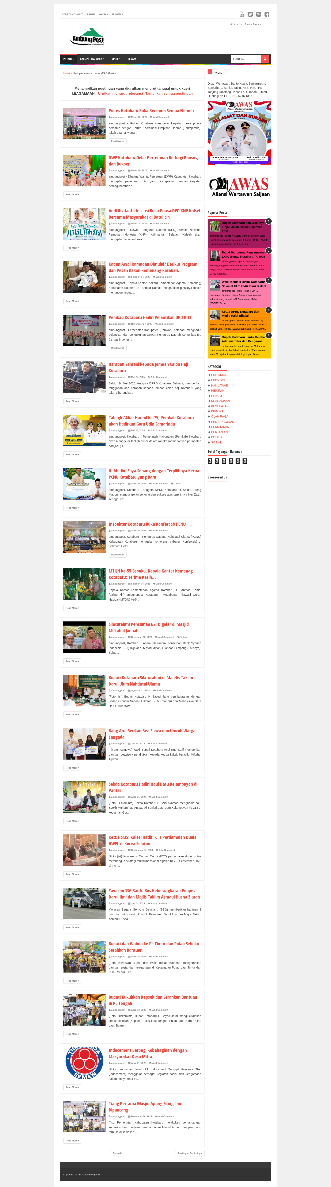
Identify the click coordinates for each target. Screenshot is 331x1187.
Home (68, 59)
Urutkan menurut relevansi (120, 94)
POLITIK (216, 437)
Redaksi (132, 59)
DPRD (114, 59)
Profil (91, 14)
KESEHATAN (220, 406)
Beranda (117, 1153)
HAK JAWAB (219, 385)
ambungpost (93, 1174)
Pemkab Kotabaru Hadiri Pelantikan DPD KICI (150, 317)
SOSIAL (216, 442)
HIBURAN (217, 390)
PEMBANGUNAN (222, 421)
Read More (117, 141)
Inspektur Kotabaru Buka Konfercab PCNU (147, 524)
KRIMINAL (218, 411)
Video (183, 637)
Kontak (103, 14)
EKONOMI (218, 380)
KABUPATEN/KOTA (91, 59)
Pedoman (117, 14)
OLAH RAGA (219, 416)
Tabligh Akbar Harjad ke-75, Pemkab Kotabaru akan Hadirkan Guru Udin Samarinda (151, 420)
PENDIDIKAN (220, 426)
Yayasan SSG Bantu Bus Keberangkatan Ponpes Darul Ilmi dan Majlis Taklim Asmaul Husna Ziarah (154, 893)
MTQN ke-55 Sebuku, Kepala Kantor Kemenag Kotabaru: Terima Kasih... (151, 573)
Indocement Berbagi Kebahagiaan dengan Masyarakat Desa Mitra (148, 1053)
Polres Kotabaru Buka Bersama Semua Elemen (151, 110)
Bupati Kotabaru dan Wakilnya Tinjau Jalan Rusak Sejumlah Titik (243, 227)
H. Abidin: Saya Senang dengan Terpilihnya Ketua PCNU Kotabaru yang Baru (154, 473)
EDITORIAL (219, 375)
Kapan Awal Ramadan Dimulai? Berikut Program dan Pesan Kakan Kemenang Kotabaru (153, 267)
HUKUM (216, 395)
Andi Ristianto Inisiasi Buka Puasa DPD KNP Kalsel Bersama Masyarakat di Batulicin (154, 213)
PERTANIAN (219, 432)
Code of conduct (73, 14)
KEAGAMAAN (220, 401)
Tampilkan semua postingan (169, 94)
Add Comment (161, 117)
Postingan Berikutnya (190, 1153)
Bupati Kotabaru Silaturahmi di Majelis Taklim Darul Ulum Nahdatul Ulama (151, 680)
